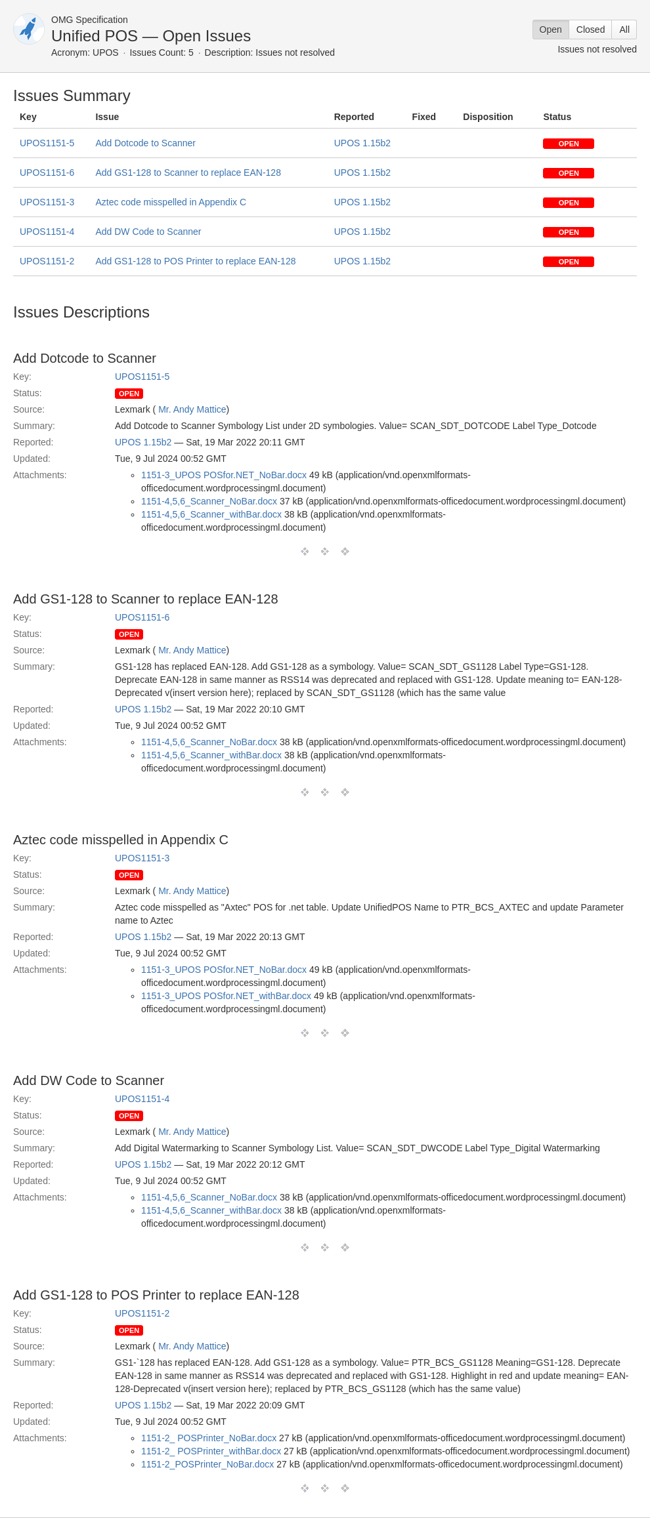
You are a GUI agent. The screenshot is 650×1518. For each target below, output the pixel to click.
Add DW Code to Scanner (148, 231)
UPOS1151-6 (47, 172)
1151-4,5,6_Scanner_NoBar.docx (209, 501)
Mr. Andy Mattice (192, 409)
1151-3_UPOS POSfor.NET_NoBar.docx (224, 475)
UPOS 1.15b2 (362, 143)
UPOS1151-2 (47, 261)
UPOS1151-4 (47, 231)
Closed (590, 29)
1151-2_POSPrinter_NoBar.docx (207, 1464)
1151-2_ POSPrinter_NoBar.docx (208, 1438)
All (624, 29)
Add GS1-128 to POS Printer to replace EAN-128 (195, 261)
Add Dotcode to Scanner (145, 143)
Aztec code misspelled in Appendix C (170, 202)
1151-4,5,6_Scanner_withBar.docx (211, 514)
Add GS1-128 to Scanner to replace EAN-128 (188, 172)
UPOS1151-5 (47, 143)
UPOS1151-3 (47, 202)
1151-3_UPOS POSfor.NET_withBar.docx (226, 996)
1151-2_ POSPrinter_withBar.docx (211, 1451)
